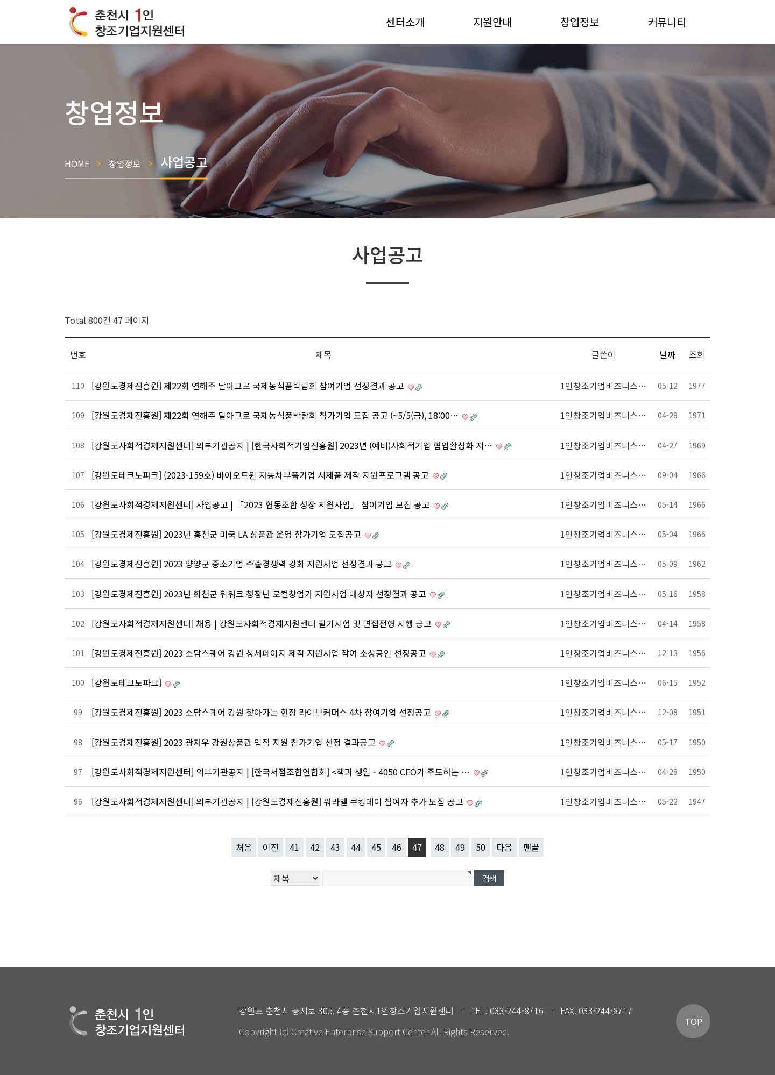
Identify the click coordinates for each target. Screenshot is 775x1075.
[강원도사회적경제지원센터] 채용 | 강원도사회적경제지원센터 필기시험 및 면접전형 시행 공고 (262, 623)
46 (396, 847)
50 (480, 847)
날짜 (667, 354)
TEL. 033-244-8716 (507, 1010)
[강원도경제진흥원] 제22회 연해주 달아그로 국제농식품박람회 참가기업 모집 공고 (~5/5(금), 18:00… (276, 415)
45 (376, 847)
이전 (271, 847)
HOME (77, 162)
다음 (504, 847)
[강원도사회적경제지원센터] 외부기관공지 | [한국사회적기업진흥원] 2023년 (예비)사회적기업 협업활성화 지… (293, 445)
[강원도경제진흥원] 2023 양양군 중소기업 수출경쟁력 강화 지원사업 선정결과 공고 (242, 563)
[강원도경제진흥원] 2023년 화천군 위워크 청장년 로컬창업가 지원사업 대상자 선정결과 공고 (259, 593)
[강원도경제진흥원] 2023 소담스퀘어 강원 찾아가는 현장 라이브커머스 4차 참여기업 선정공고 (262, 712)
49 (460, 847)
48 (440, 847)
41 (294, 847)
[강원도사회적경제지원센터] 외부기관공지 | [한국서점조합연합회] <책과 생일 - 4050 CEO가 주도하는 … (281, 771)
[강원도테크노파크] (127, 682)
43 (335, 847)
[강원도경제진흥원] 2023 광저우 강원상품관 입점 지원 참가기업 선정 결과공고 (234, 742)
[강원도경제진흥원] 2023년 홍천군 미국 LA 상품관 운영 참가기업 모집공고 (227, 534)
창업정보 (125, 162)
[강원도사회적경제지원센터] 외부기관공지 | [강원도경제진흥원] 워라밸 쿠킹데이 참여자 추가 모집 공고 (278, 801)
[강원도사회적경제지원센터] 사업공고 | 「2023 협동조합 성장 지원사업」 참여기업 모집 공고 (261, 504)
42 (315, 847)
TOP (693, 1021)
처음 (244, 847)
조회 (697, 354)
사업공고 (184, 161)
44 (356, 847)
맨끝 (531, 847)
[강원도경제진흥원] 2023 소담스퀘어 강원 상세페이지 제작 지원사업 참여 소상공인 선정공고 (259, 652)
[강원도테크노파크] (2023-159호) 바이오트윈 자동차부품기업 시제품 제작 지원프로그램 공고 (261, 474)
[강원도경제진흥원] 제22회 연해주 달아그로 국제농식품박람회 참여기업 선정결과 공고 (248, 385)
